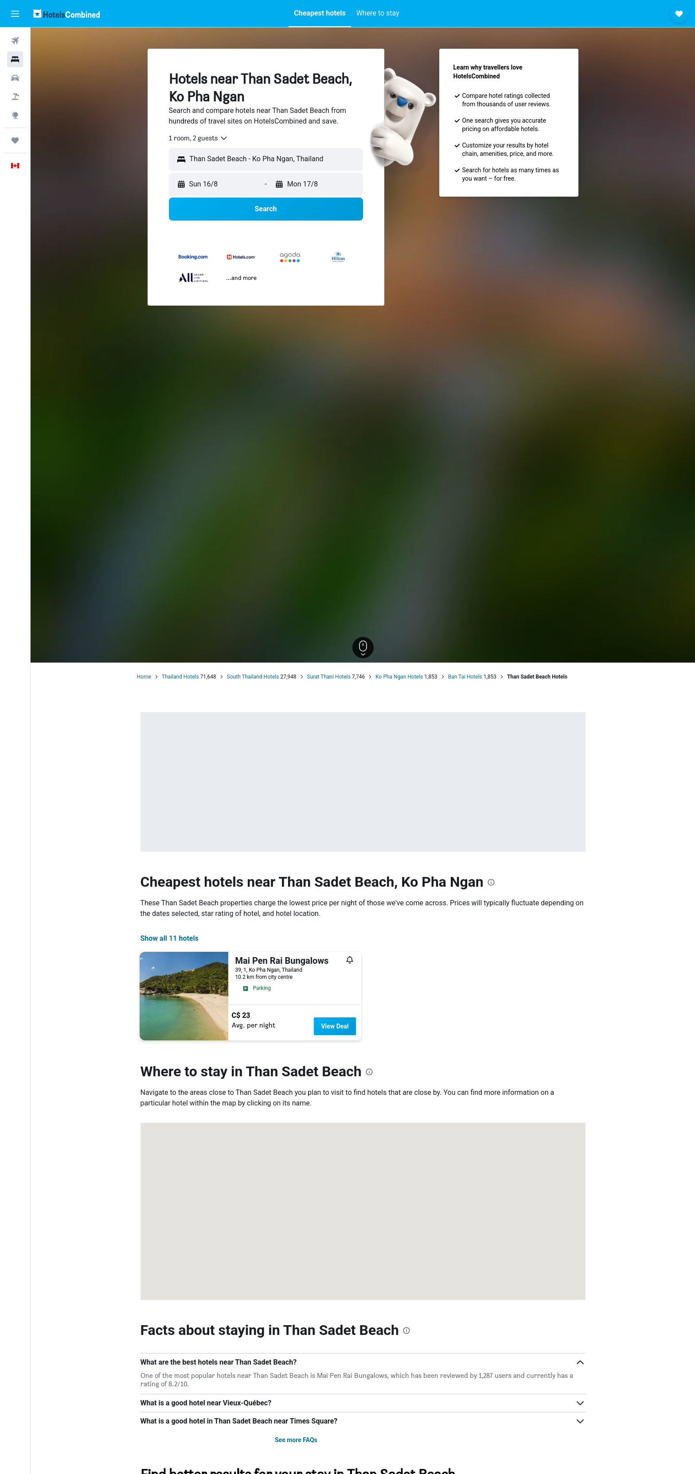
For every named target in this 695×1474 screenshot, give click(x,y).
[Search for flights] (15, 41)
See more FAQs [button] (296, 1439)
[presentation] (491, 882)
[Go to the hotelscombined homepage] (66, 13)
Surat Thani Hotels (329, 677)
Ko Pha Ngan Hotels (399, 677)
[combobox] (198, 138)
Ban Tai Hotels (465, 677)
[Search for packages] (15, 96)
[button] (15, 13)
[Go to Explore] (15, 115)
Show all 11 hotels (170, 938)
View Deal (334, 1026)
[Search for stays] (15, 59)
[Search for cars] (15, 78)
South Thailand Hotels (253, 677)
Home (144, 677)
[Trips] (15, 140)
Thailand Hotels (180, 677)
